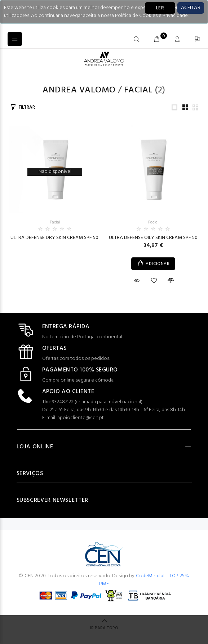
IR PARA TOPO (104, 628)
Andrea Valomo (79, 90)
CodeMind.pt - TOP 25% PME (144, 580)
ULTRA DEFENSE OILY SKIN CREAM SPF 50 (153, 238)
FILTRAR (27, 107)
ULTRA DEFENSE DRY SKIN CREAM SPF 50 (54, 238)
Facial (138, 90)
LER (160, 8)
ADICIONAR (157, 263)
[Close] (190, 8)
